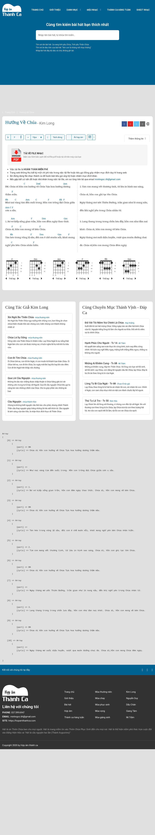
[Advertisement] (77, 89)
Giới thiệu (55, 10)
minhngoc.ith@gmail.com (107, 179)
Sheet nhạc (143, 10)
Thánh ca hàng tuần (118, 10)
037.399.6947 (13, 712)
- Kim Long (45, 123)
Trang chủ (37, 10)
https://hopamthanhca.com (19, 720)
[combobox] (77, 35)
